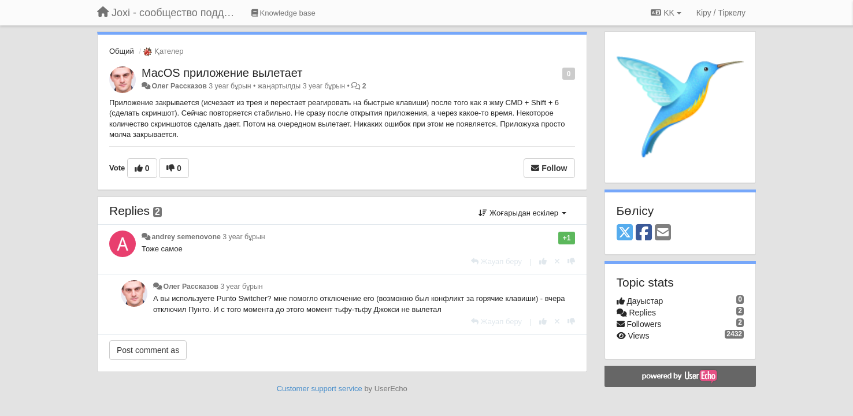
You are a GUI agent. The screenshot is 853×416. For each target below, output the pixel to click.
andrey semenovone (185, 237)
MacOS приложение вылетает (222, 72)
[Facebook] (644, 233)
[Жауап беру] (496, 261)
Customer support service (319, 388)
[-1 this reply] (571, 261)
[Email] (663, 233)
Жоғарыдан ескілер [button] (522, 213)
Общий (121, 51)
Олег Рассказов (178, 86)
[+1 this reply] (543, 261)
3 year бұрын (243, 237)
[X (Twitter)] (625, 233)
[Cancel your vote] (557, 261)
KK (666, 12)
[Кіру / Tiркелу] (721, 13)
